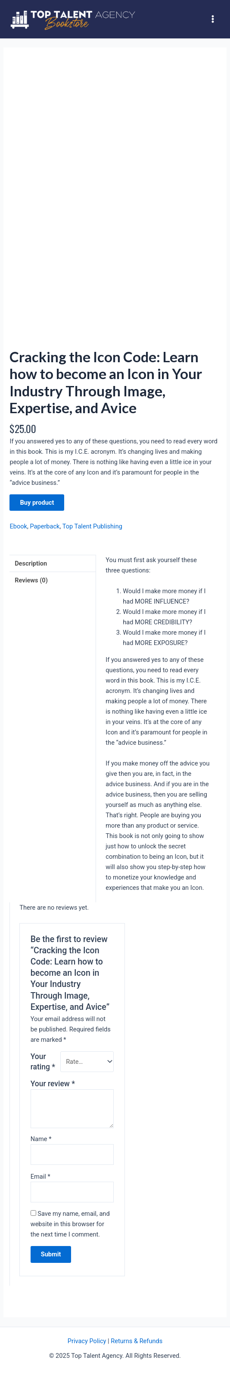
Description (31, 563)
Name (41, 1139)
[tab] (52, 563)
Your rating (43, 1061)
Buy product (37, 502)
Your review (53, 1083)
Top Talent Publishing (92, 526)
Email (40, 1176)
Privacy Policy (87, 1341)
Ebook (18, 526)
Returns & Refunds (136, 1341)
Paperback (44, 526)
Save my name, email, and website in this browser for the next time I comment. (70, 1224)
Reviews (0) (31, 580)
